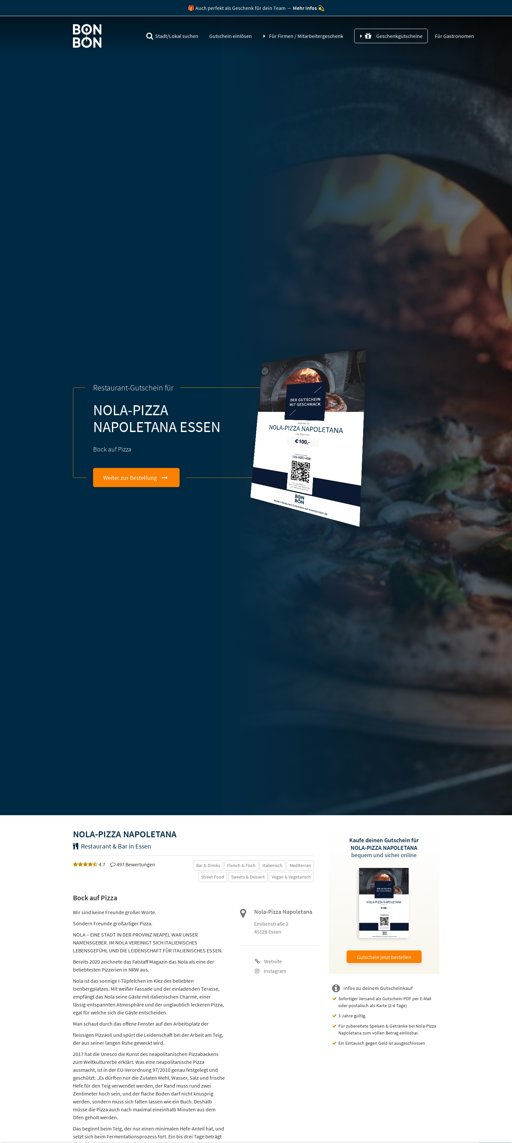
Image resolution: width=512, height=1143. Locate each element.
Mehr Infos (305, 8)
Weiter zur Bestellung (130, 477)
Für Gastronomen (454, 36)
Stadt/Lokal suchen (172, 36)
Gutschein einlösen (230, 36)
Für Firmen (306, 36)
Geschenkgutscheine (394, 36)
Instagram (270, 971)
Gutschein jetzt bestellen (384, 957)
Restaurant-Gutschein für (133, 388)
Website (268, 961)
